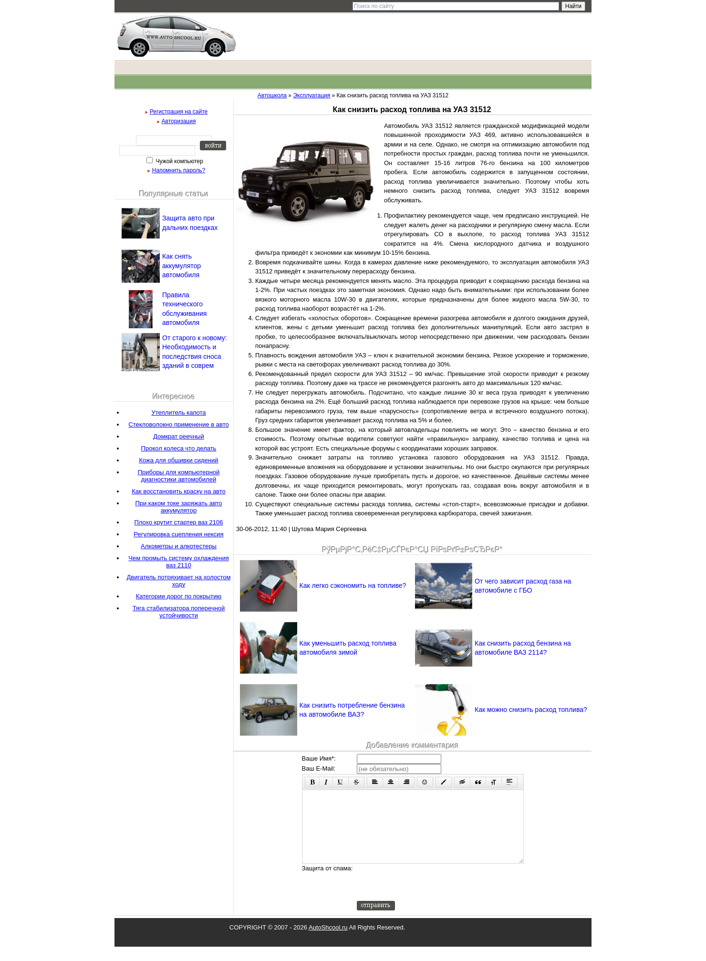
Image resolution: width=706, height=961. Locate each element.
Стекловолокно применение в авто (178, 424)
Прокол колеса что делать (179, 448)
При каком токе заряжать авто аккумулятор (178, 507)
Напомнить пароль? (178, 170)
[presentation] (429, 896)
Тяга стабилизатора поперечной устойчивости (179, 612)
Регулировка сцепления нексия (178, 534)
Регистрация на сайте (179, 111)
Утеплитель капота (179, 412)
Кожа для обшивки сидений (178, 460)
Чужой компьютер (178, 161)
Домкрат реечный (178, 436)
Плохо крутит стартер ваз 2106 (178, 522)
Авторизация (179, 121)
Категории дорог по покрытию (179, 596)
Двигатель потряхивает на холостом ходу (179, 581)
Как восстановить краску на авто (179, 491)
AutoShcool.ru (328, 941)
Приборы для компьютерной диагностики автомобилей (179, 476)
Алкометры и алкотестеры (179, 546)
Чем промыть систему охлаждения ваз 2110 (178, 561)
